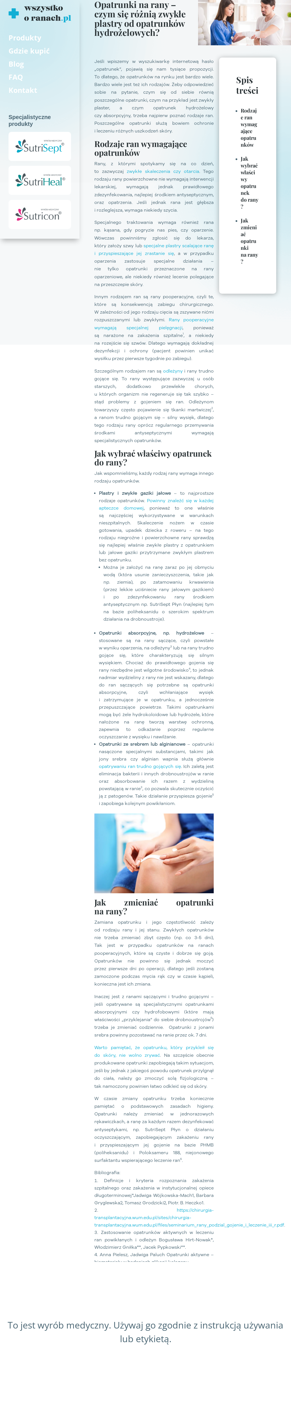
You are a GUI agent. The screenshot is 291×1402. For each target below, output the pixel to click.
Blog (16, 64)
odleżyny (173, 370)
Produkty (25, 37)
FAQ (16, 77)
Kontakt (23, 90)
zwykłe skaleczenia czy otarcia (163, 171)
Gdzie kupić (29, 50)
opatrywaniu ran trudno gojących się (140, 766)
